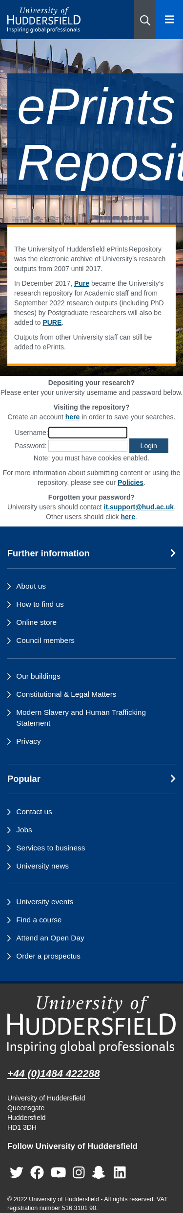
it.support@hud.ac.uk (139, 507)
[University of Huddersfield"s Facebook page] (37, 1173)
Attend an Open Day (50, 938)
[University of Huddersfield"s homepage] (91, 1025)
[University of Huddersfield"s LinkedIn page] (120, 1173)
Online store (36, 622)
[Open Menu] (169, 19)
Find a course (38, 919)
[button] (145, 19)
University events (44, 901)
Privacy (28, 741)
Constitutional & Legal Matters (66, 694)
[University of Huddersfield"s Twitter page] (16, 1173)
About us (31, 586)
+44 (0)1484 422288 (53, 1073)
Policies (130, 482)
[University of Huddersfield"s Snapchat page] (100, 1173)
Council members (45, 640)
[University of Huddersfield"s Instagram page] (79, 1173)
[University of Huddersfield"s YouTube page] (58, 1173)
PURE (51, 322)
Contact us (34, 811)
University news (42, 866)
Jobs (24, 829)
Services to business (50, 848)
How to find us (40, 604)
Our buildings (38, 676)
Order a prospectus (48, 956)
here (72, 417)
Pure (81, 283)
